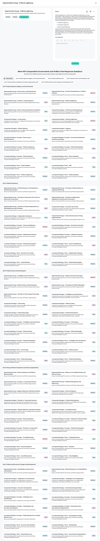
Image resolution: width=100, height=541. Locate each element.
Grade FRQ (75, 63)
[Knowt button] (96, 3)
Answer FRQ (24, 17)
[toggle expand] (94, 11)
